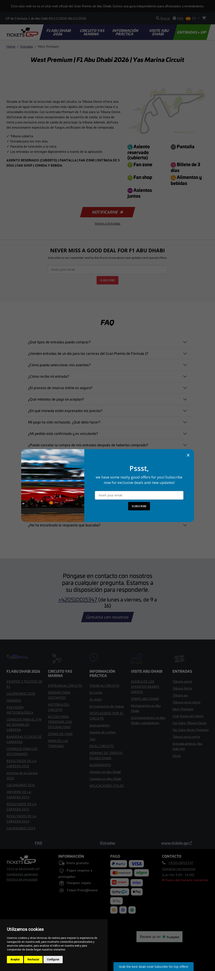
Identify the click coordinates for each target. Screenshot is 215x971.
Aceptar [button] (15, 959)
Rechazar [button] (33, 959)
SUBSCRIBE (139, 506)
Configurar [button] (53, 959)
